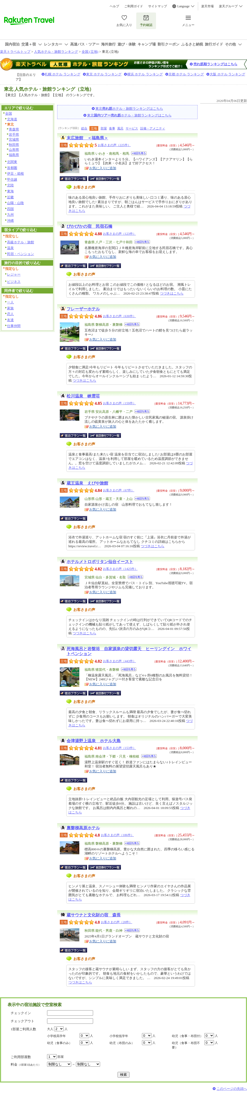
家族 (10, 308)
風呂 (120, 128)
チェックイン (21, 1013)
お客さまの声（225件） (114, 145)
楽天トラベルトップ (15, 52)
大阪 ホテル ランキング (227, 74)
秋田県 (14, 145)
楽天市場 (207, 6)
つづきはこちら (172, 293)
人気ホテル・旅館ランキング (56, 52)
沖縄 (10, 221)
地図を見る (139, 153)
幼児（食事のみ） (59, 1043)
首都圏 (12, 168)
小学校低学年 (118, 1036)
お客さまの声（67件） (118, 490)
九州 (10, 215)
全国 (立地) (90, 52)
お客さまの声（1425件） (120, 569)
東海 (10, 191)
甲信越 (12, 179)
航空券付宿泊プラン (104, 178)
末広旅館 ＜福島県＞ (87, 138)
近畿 (10, 197)
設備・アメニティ (152, 128)
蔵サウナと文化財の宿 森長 (94, 915)
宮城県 (14, 139)
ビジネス (14, 282)
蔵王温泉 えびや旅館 (87, 483)
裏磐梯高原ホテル (83, 828)
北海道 (12, 119)
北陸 (10, 185)
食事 (112, 128)
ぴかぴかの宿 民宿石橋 (89, 226)
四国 (10, 209)
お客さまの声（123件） (119, 234)
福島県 (14, 155)
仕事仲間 (14, 326)
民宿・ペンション (20, 254)
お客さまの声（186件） (117, 835)
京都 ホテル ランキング (186, 74)
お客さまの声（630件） (119, 316)
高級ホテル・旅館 (20, 242)
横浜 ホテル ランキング (145, 74)
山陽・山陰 (15, 203)
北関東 (12, 162)
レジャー (14, 274)
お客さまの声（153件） (119, 748)
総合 (84, 128)
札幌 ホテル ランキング (62, 74)
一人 (10, 302)
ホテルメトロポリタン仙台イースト (100, 561)
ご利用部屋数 (21, 1057)
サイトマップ (157, 6)
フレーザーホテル (83, 309)
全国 (8, 113)
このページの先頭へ (232, 1089)
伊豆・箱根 (15, 173)
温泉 (10, 248)
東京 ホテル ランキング (104, 74)
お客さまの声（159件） (119, 403)
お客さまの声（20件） (116, 922)
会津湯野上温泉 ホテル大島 (94, 741)
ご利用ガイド (133, 6)
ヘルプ (114, 6)
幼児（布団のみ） (121, 1043)
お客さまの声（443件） (119, 661)
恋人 (10, 314)
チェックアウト (22, 1021)
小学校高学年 (56, 1036)
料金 (26, 1064)
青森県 (14, 129)
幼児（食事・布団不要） (186, 1045)
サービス (132, 128)
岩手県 (14, 134)
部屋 (104, 128)
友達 (10, 320)
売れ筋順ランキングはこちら (215, 64)
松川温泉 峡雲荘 (83, 396)
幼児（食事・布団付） (187, 1036)
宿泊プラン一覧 (76, 178)
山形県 (14, 150)
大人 (50, 1029)
